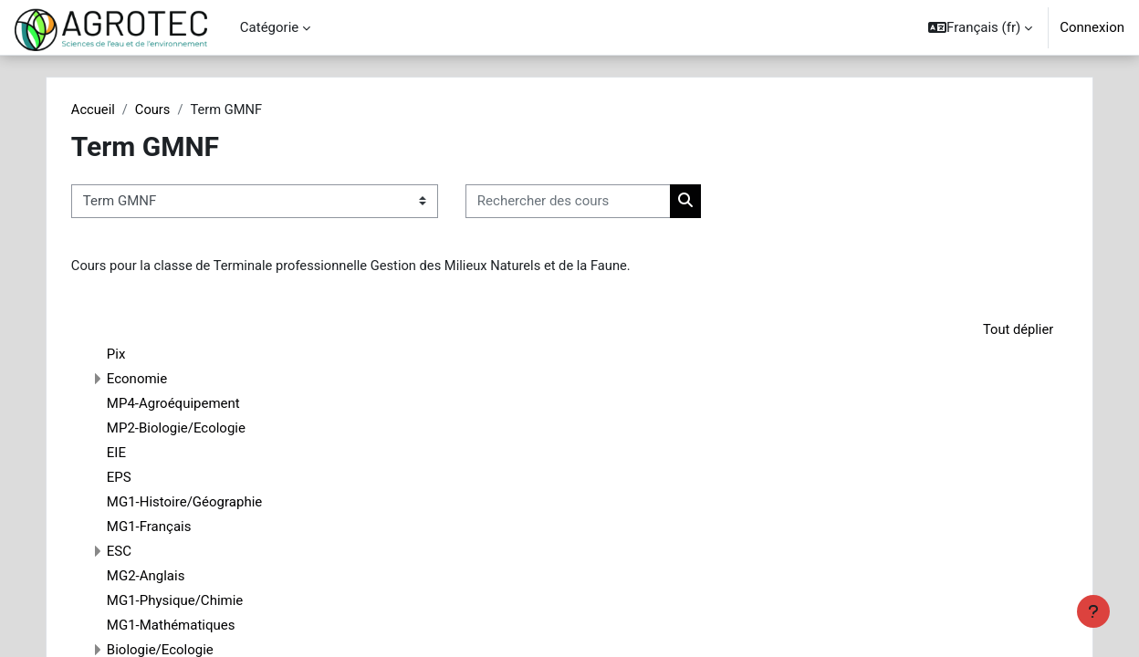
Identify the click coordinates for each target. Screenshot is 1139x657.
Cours (178, 109)
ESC (143, 552)
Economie (161, 379)
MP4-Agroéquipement (198, 404)
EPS (143, 478)
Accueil (118, 109)
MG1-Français (173, 527)
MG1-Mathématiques (195, 626)
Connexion (1092, 27)
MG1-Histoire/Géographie (209, 503)
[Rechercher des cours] (592, 202)
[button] (980, 27)
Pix (141, 355)
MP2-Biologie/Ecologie (200, 429)
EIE (141, 453)
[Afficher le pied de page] (1093, 611)
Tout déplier (992, 330)
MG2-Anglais (170, 576)
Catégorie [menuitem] (269, 27)
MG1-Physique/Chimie (199, 601)
